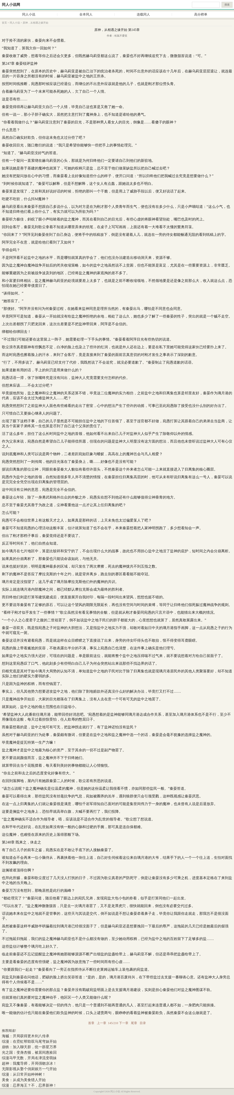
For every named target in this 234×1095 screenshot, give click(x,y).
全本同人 (86, 14)
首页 (4, 22)
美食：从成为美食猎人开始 (24, 1080)
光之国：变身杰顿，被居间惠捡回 (29, 1052)
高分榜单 (200, 14)
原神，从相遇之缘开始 (35, 22)
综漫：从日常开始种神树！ (24, 1074)
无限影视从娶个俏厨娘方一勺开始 (29, 1069)
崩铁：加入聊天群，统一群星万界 (29, 1047)
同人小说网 (11, 5)
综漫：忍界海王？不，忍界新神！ (29, 1085)
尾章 (134, 1023)
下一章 (123, 1023)
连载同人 (143, 14)
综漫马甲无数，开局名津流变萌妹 (29, 1058)
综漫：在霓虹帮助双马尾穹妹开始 (29, 1041)
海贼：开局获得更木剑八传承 (25, 1036)
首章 (91, 1023)
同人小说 (28, 14)
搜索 (227, 4)
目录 (143, 1023)
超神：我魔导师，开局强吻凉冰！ (29, 1063)
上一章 (101, 1023)
